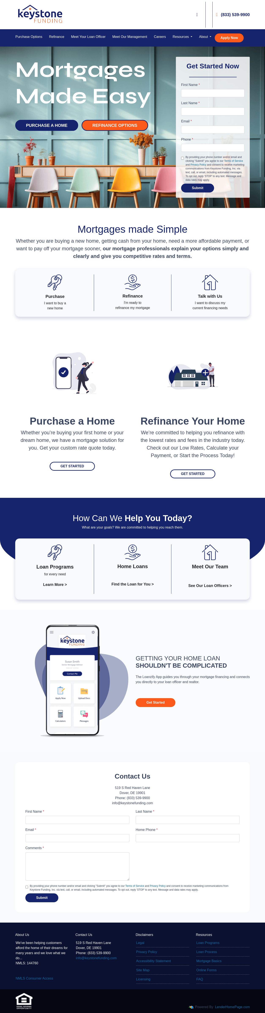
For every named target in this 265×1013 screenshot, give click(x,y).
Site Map (142, 970)
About (204, 37)
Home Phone (147, 830)
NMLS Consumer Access (34, 978)
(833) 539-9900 (233, 14)
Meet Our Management (129, 37)
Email (186, 121)
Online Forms (206, 970)
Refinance (56, 37)
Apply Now (229, 38)
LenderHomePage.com (232, 1007)
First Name (190, 85)
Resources (181, 37)
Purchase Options (28, 37)
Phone (187, 139)
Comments (34, 848)
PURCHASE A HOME (46, 125)
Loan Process (206, 952)
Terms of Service (233, 160)
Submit (197, 188)
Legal (140, 943)
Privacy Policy (198, 164)
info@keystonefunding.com (96, 958)
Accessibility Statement (153, 961)
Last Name (190, 103)
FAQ (199, 979)
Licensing (143, 979)
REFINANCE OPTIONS (114, 125)
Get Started (72, 466)
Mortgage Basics (208, 961)
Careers (160, 37)
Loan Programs (207, 943)
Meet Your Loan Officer (88, 37)
